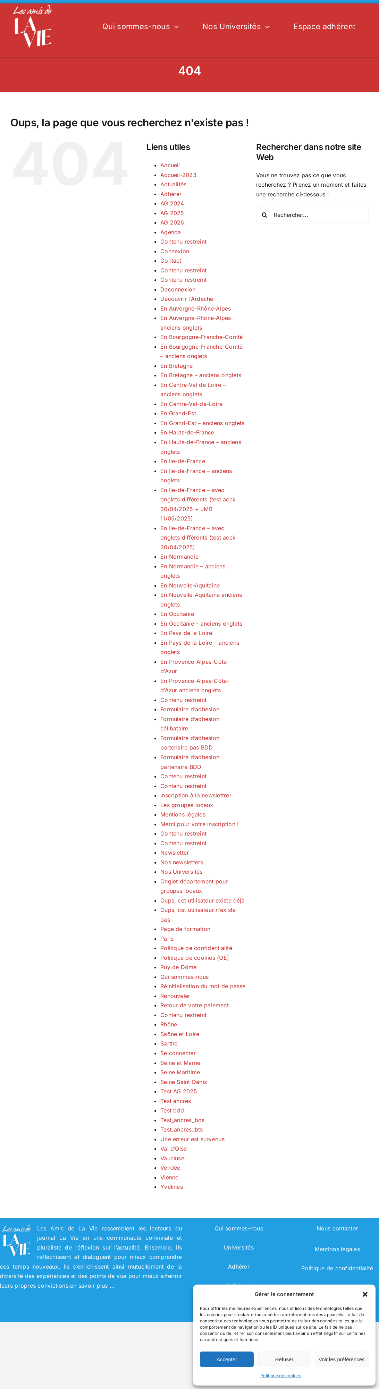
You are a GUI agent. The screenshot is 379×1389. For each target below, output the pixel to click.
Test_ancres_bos (182, 1120)
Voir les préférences (342, 1359)
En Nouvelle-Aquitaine (190, 585)
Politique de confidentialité (196, 948)
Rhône (168, 1024)
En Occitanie (177, 613)
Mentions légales (182, 814)
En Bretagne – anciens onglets (200, 375)
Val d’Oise (173, 1148)
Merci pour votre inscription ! (199, 824)
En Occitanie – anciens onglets (201, 623)
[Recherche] (264, 214)
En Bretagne (176, 365)
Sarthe (168, 1043)
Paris (167, 938)
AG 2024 (172, 203)
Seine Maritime (180, 1072)
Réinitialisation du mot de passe (203, 986)
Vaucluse (172, 1158)
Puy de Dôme (178, 967)
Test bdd (172, 1110)
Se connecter (178, 1053)
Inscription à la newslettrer (195, 795)
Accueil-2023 (178, 174)
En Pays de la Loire (186, 632)
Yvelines (171, 1186)
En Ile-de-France (182, 461)
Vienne (169, 1177)
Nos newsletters (181, 862)
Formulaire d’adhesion (189, 709)
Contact (171, 260)
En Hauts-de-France (187, 432)
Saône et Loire (179, 1034)
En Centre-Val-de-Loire (191, 403)
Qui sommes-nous (184, 976)
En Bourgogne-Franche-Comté (201, 336)
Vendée (170, 1167)
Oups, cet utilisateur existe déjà (202, 900)
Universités (239, 1247)
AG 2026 (172, 222)
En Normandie (179, 556)
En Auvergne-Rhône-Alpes (195, 308)
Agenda (170, 232)
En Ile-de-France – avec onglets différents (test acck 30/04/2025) (198, 538)
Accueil (170, 165)
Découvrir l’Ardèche (186, 298)
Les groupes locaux (186, 805)
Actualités (173, 184)
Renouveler (175, 995)
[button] (365, 1294)
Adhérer (171, 193)
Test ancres (175, 1101)
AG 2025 (172, 213)
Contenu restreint (183, 241)
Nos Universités (181, 871)
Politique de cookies (280, 1375)
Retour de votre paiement (194, 1005)
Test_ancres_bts (181, 1129)
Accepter (227, 1359)
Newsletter (174, 852)
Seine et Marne (180, 1062)
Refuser (284, 1359)
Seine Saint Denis (183, 1081)
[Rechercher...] (312, 214)
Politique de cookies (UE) (194, 957)
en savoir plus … (92, 1285)
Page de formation (185, 928)
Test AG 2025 (178, 1091)
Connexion (174, 251)
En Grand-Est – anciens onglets (202, 423)
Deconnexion (178, 289)
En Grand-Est (178, 413)
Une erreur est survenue (192, 1139)
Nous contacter (337, 1228)
